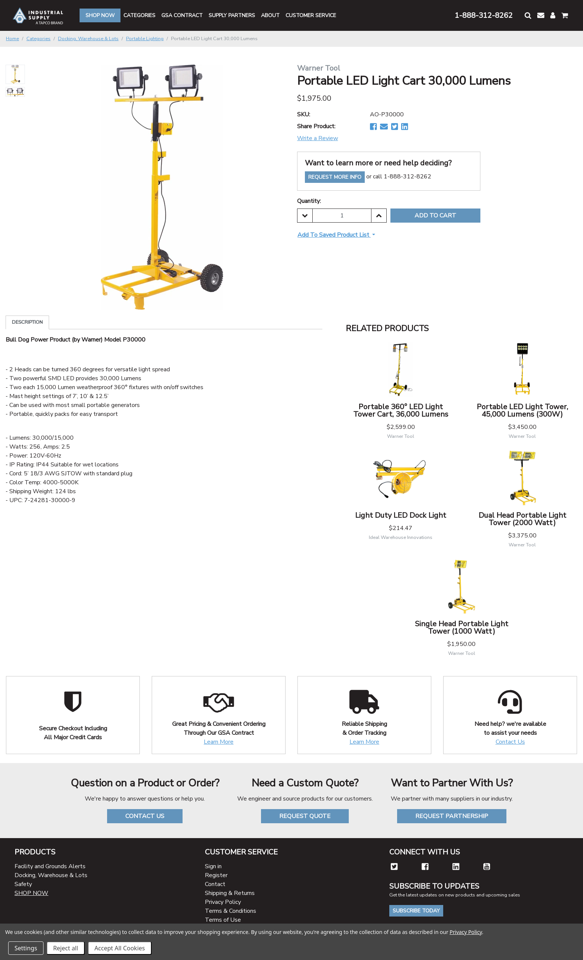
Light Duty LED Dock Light (400, 515)
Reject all (65, 948)
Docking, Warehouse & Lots (51, 875)
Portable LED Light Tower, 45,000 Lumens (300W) (522, 410)
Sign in (213, 866)
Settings (26, 948)
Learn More (218, 742)
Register (216, 875)
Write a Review (317, 138)
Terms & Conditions (230, 911)
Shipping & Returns (230, 893)
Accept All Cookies (119, 948)
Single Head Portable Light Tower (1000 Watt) (461, 627)
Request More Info (334, 177)
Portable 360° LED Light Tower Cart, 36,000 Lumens (400, 410)
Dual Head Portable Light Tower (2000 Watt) (522, 519)
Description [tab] (27, 322)
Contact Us (510, 742)
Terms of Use (223, 920)
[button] (528, 15)
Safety (23, 884)
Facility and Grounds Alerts (50, 866)
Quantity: (309, 201)
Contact (215, 884)
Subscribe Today (416, 910)
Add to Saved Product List (334, 235)
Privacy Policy (223, 902)
